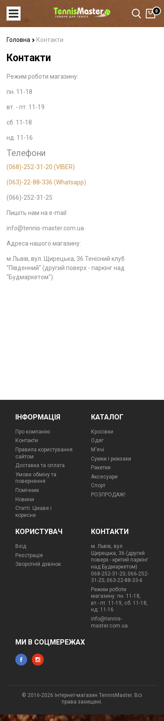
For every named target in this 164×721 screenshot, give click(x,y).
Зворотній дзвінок (38, 564)
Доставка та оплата (40, 465)
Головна (21, 39)
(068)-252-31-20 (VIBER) (41, 166)
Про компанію (32, 432)
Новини (24, 499)
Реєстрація (29, 555)
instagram (38, 660)
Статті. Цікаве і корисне (33, 511)
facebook (21, 660)
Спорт (98, 485)
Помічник (27, 490)
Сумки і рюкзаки (111, 459)
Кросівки (102, 432)
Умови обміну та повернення (35, 478)
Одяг (97, 440)
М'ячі (97, 450)
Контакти (26, 440)
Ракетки (101, 467)
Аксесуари (104, 477)
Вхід (20, 546)
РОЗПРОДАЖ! (108, 495)
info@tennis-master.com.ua (109, 622)
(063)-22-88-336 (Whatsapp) (46, 182)
